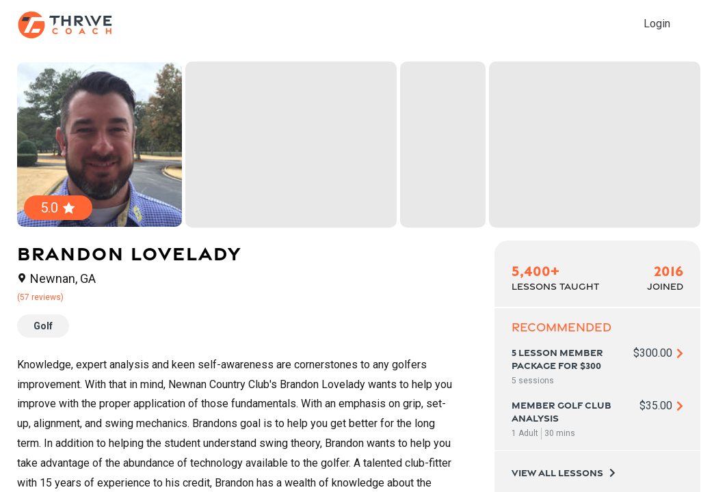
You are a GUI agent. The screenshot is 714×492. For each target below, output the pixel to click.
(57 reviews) (40, 297)
